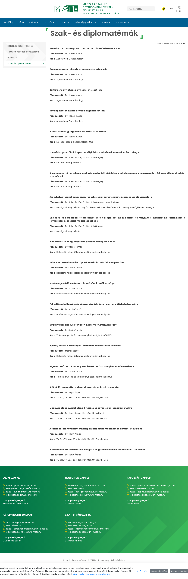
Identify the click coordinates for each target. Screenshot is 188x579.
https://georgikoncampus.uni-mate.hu (87, 491)
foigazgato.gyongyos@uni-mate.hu (23, 531)
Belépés (179, 8)
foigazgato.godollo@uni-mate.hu (84, 531)
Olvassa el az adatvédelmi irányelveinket (91, 574)
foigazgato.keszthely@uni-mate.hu (85, 494)
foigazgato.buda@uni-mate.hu (21, 494)
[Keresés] (144, 8)
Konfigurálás (142, 571)
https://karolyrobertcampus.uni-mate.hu (26, 528)
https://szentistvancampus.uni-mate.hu (88, 528)
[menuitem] (66, 560)
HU (171, 8)
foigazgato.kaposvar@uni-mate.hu (147, 494)
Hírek (21, 22)
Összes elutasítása (179, 571)
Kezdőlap (8, 22)
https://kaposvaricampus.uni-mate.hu (149, 491)
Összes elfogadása (159, 571)
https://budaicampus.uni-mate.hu (22, 491)
